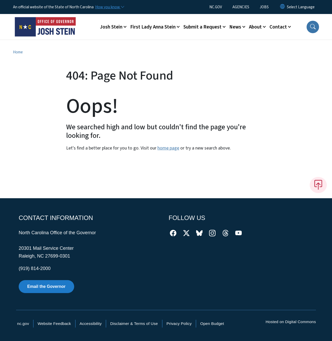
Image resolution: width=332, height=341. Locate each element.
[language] (301, 7)
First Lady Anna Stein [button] (153, 27)
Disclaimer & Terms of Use (134, 323)
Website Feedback (54, 323)
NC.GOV (215, 7)
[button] (313, 27)
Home (18, 52)
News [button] (235, 27)
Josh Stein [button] (111, 27)
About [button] (255, 27)
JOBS (264, 7)
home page (168, 148)
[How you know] (109, 7)
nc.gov (23, 323)
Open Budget (212, 323)
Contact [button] (278, 27)
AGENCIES (240, 7)
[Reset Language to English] (282, 7)
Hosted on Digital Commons (291, 321)
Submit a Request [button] (202, 27)
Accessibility (91, 323)
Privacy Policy (179, 323)
